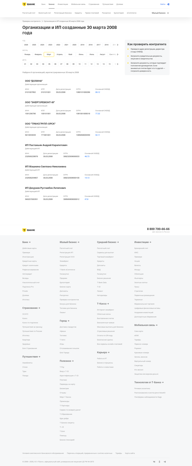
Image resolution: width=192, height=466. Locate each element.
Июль (92, 54)
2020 (74, 45)
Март (49, 54)
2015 (115, 45)
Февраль (38, 54)
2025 (34, 45)
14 (104, 64)
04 (43, 64)
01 (25, 64)
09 (73, 64)
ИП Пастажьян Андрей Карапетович (46, 145)
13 (98, 64)
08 (67, 64)
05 (49, 64)
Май (70, 54)
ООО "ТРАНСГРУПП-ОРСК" (40, 123)
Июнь (81, 54)
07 (61, 64)
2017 (98, 45)
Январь (27, 54)
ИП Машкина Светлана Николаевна (45, 166)
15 (110, 64)
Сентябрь (113, 54)
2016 (106, 45)
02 (31, 64)
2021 (66, 45)
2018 (90, 45)
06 (55, 64)
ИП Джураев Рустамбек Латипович (45, 188)
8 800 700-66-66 (158, 229)
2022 (58, 45)
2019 (82, 45)
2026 (26, 45)
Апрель (60, 54)
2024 (42, 45)
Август (102, 54)
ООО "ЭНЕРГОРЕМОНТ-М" (40, 102)
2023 (50, 45)
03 (37, 64)
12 (91, 64)
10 (79, 64)
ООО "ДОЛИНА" (34, 81)
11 (85, 64)
